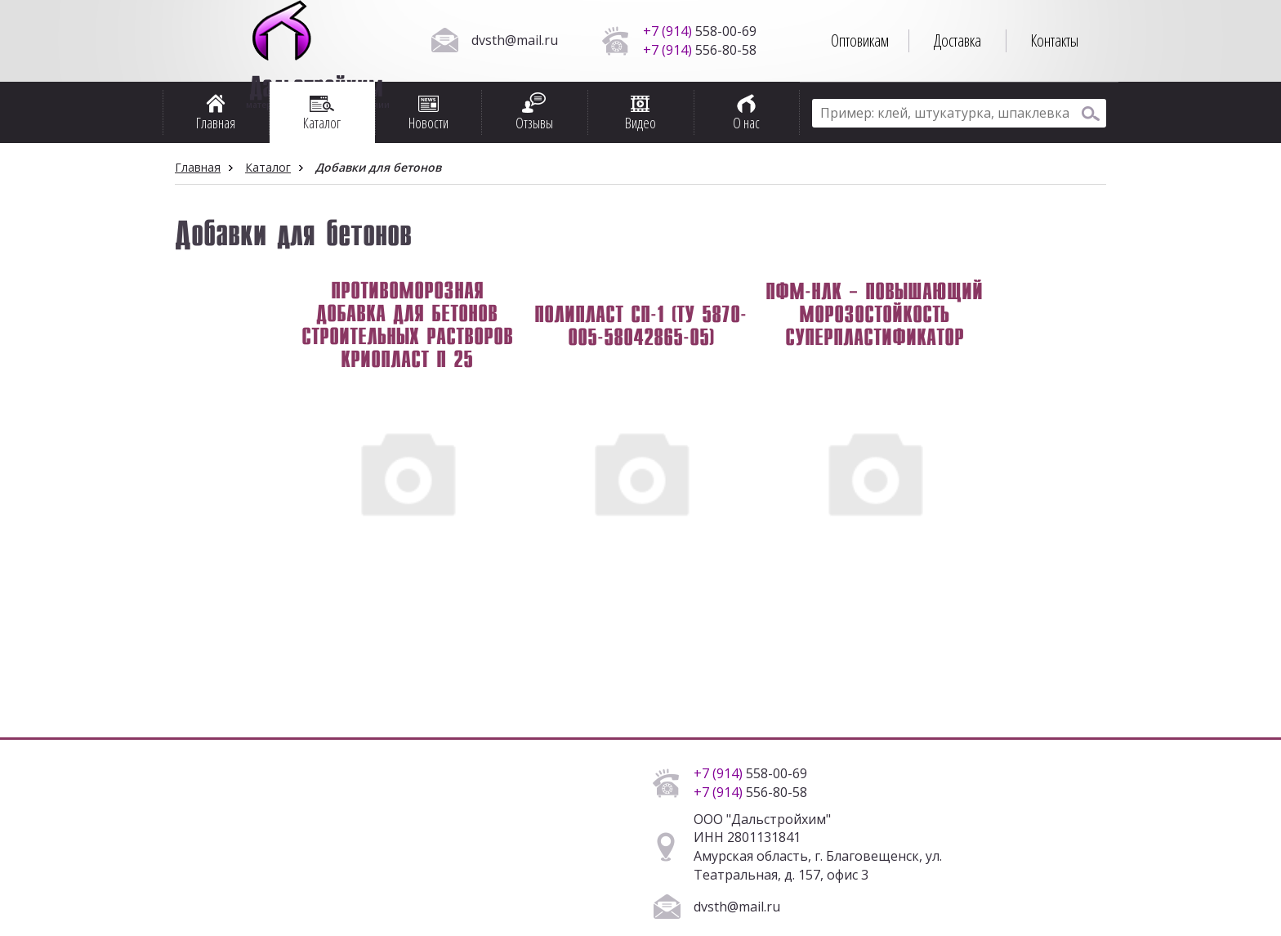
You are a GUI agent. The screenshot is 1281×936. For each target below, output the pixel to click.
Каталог (268, 167)
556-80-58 (700, 50)
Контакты (1054, 40)
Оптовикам (860, 40)
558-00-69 (700, 31)
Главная (198, 167)
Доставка (957, 40)
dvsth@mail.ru (514, 40)
